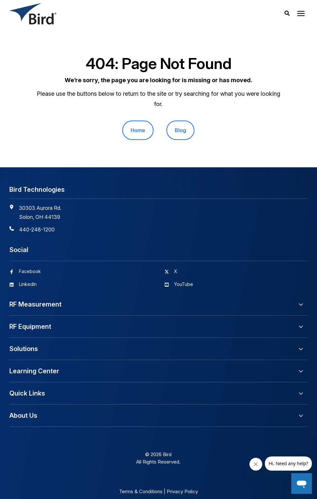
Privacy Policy (182, 491)
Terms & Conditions (141, 491)
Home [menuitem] (138, 130)
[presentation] (301, 14)
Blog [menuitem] (180, 130)
